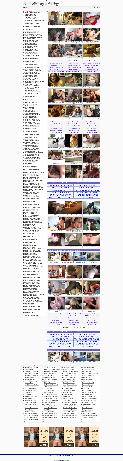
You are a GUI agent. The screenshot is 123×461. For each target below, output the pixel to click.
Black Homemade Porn (56, 314)
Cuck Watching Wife (91, 126)
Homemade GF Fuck (70, 417)
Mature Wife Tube (73, 61)
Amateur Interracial (56, 322)
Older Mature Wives (32, 154)
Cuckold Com (74, 324)
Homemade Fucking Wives (74, 71)
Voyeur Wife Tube (68, 412)
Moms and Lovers (56, 316)
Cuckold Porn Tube (56, 124)
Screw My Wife (73, 63)
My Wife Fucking (30, 412)
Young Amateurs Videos (90, 415)
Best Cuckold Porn (74, 318)
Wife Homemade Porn (32, 136)
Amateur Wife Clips (56, 130)
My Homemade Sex (31, 413)
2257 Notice (67, 460)
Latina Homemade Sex (51, 413)
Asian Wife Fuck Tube (89, 413)
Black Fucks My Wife (32, 119)
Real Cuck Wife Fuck (56, 122)
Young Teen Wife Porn (32, 157)
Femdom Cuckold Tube (32, 159)
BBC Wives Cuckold (91, 316)
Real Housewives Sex (73, 69)
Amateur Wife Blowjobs (33, 127)
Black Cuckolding (31, 160)
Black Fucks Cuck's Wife (33, 133)
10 (84, 327)
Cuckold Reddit (73, 320)
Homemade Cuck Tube (32, 140)
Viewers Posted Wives (56, 67)
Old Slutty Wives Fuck (32, 124)
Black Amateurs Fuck (31, 419)
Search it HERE (69, 455)
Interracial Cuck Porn (56, 318)
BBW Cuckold (56, 324)
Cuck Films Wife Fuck (91, 65)
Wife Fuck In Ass (30, 128)
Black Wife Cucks (68, 413)
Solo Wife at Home (74, 132)
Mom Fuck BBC (29, 110)
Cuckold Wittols (31, 162)
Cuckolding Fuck (88, 417)
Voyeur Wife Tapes (31, 137)
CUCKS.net (28, 163)
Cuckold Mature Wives (33, 111)
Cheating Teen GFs (31, 417)
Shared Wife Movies (74, 124)
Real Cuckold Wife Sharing (91, 63)
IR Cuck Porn (74, 316)
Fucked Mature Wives (32, 155)
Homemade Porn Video (32, 134)
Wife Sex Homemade (50, 417)
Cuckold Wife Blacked (91, 69)
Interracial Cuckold (91, 132)
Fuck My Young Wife (31, 415)
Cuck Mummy (91, 67)
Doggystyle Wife (31, 117)
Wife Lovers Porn (91, 61)
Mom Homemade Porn (70, 415)
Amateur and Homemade (74, 67)
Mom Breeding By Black (33, 114)
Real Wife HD (91, 124)
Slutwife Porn (56, 320)
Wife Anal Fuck (30, 122)
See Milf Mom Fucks (50, 415)
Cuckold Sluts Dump (74, 128)
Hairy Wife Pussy (91, 122)
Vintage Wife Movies (56, 63)
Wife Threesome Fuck (56, 69)
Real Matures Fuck (31, 139)
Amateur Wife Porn (31, 145)
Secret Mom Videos (74, 122)
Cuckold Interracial (91, 318)
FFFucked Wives (30, 142)
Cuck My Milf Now (73, 130)
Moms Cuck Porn (56, 65)
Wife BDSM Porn (30, 125)
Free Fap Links (91, 71)
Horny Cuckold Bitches (91, 314)
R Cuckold (91, 320)
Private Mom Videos (56, 132)
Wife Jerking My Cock (32, 143)
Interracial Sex (30, 116)
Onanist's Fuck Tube (32, 148)
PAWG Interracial (74, 322)
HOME (25, 7)
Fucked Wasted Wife (74, 65)
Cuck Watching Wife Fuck (56, 71)
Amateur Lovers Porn (32, 146)
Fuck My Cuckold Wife (32, 120)
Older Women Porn (91, 128)
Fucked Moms (91, 130)
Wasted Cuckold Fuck (32, 151)
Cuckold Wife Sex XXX (74, 314)
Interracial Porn (91, 324)
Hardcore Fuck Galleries (34, 152)
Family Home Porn (49, 412)
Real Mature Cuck (56, 128)
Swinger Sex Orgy (87, 410)
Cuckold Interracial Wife (34, 130)
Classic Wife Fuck (87, 412)
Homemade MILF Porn (70, 410)
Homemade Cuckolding (56, 61)
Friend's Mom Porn (91, 322)
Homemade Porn (56, 126)
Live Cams (96, 7)
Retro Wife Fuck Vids (73, 126)
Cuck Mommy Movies (31, 149)
